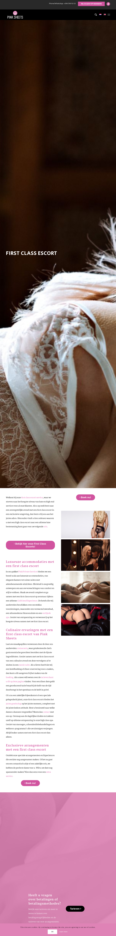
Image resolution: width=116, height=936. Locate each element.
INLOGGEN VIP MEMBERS (91, 4)
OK (52, 932)
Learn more (63, 932)
